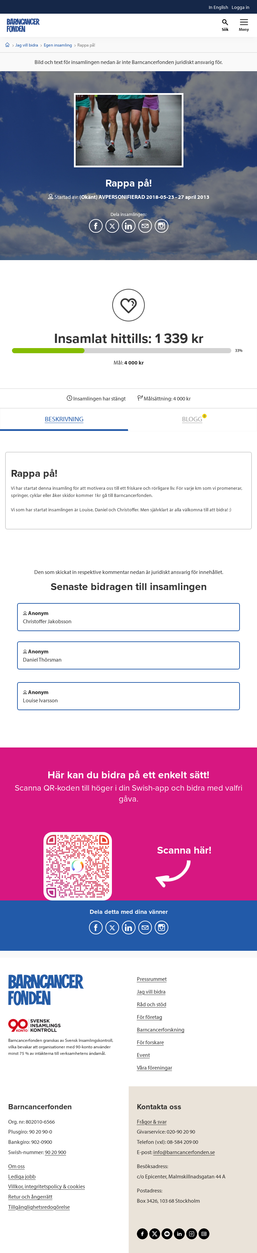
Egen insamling (58, 45)
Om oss (16, 1166)
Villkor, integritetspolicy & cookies (46, 1186)
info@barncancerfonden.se (184, 1152)
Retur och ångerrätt (30, 1196)
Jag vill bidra (26, 45)
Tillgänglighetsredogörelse (39, 1206)
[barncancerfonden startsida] (23, 25)
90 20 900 (55, 1152)
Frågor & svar (152, 1121)
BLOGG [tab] (194, 418)
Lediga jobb (22, 1176)
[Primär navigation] (243, 25)
